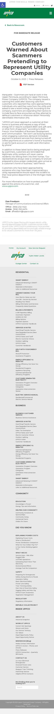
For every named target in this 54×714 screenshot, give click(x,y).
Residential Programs (23, 368)
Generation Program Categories (23, 386)
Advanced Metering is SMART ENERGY (26, 283)
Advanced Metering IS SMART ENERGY (26, 482)
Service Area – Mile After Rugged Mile (24, 556)
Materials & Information (24, 287)
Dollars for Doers (22, 521)
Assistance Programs (23, 356)
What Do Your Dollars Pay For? (27, 545)
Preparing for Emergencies (25, 574)
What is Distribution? (23, 540)
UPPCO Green (21, 343)
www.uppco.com (10, 186)
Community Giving (22, 517)
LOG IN (37, 5)
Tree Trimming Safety (24, 586)
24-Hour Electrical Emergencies (22, 661)
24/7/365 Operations (23, 559)
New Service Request (37, 248)
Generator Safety (22, 579)
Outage (21, 264)
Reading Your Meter (23, 302)
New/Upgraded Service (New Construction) (26, 333)
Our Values (19, 633)
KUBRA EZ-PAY (21, 317)
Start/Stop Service (22, 671)
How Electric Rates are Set (25, 297)
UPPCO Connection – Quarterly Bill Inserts (27, 653)
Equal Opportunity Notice (25, 637)
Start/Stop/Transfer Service (26, 330)
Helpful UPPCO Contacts (24, 674)
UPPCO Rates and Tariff (24, 336)
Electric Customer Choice (25, 339)
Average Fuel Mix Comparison (26, 568)
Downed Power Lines (23, 665)
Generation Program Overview (26, 383)
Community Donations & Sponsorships (24, 514)
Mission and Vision (22, 628)
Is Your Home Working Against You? (27, 548)
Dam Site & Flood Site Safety (26, 588)
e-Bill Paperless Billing (24, 312)
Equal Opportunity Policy (24, 635)
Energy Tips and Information (26, 506)
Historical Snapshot (23, 619)
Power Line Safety (22, 583)
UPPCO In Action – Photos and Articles (27, 647)
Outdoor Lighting (22, 341)
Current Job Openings (23, 626)
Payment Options (22, 321)
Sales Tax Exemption (23, 430)
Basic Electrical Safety (24, 581)
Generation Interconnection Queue (25, 390)
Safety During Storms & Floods (27, 577)
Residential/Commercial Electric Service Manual (24, 398)
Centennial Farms (22, 519)
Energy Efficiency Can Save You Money (27, 365)
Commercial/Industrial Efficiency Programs (23, 373)
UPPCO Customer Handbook (26, 324)
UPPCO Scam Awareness (25, 592)
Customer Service (22, 667)
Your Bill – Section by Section (26, 299)
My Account (21, 248)
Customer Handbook (23, 345)
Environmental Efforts (23, 566)
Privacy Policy (20, 706)
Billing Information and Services (27, 304)
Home (11, 248)
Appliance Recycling (23, 370)
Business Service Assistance (26, 418)
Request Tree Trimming (24, 669)
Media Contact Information (25, 643)
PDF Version (28, 85)
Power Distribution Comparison (27, 542)
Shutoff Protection (22, 353)
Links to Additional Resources (26, 289)
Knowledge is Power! (23, 504)
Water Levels (36, 256)
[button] (3, 5)
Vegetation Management (25, 595)
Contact (34, 264)
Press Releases (21, 650)
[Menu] (51, 13)
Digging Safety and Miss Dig (26, 590)
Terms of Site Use (33, 706)
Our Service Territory (23, 630)
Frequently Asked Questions (26, 306)
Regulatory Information (24, 601)
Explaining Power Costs (24, 538)
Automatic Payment (23, 315)
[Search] (27, 687)
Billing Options (21, 319)
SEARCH (46, 5)
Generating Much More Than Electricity (26, 562)
